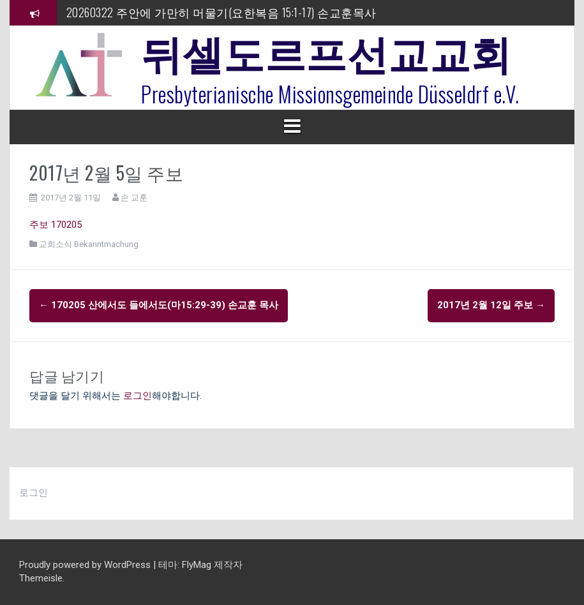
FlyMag (196, 565)
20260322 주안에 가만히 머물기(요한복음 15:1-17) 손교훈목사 (221, 12)
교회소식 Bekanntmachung (89, 244)
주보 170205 (55, 224)
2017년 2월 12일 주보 (491, 305)
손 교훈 (134, 197)
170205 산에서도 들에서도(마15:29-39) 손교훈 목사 (158, 305)
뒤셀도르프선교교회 (326, 51)
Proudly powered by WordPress (86, 565)
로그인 (137, 395)
